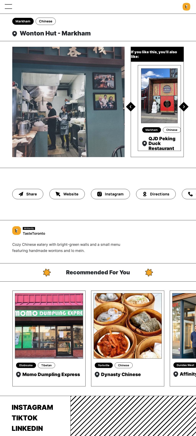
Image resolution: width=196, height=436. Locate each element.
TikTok (25, 418)
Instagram (32, 407)
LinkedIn (27, 428)
